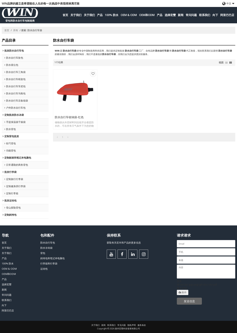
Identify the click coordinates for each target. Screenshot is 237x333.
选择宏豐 (170, 15)
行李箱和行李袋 (48, 263)
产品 (100, 15)
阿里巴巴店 (227, 15)
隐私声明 (131, 325)
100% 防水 (111, 15)
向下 (215, 15)
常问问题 (191, 15)
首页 (65, 15)
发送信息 (189, 301)
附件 (183, 292)
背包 (42, 253)
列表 (226, 62)
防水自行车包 (47, 242)
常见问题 (121, 325)
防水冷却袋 (46, 247)
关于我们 (76, 15)
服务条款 (142, 325)
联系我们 (204, 15)
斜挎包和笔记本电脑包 (52, 258)
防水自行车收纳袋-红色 (69, 117)
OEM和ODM (147, 15)
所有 (15, 30)
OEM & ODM (129, 15)
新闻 (180, 15)
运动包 (44, 268)
